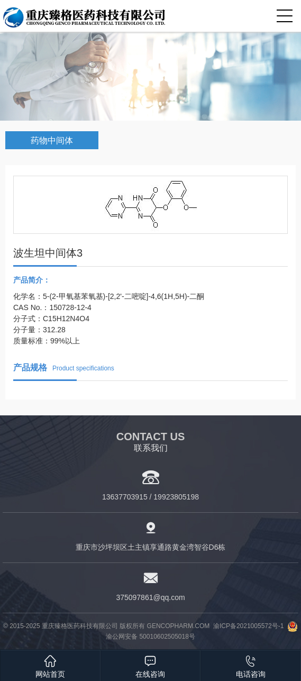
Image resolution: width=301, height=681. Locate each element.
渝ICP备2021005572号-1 (248, 626)
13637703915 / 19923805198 (150, 497)
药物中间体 (52, 140)
